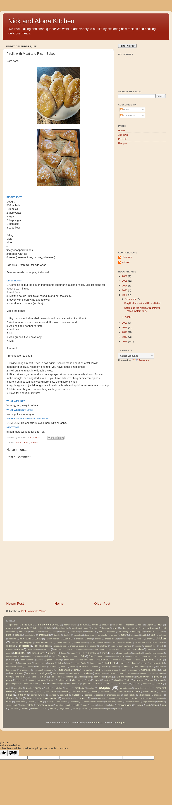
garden (163, 656)
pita (128, 680)
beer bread (36, 631)
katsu (104, 666)
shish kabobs (129, 695)
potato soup (109, 683)
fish (83, 656)
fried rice (122, 656)
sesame (99, 695)
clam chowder (125, 646)
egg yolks (137, 653)
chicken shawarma (98, 642)
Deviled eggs (38, 653)
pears (9, 680)
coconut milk (150, 646)
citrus (113, 646)
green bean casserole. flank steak (78, 660)
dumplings (92, 653)
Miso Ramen (74, 673)
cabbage (134, 635)
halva (60, 663)
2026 (125, 276)
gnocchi (39, 660)
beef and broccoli (149, 628)
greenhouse (149, 659)
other (60, 677)
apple (140, 625)
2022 (125, 295)
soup (82, 698)
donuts (72, 653)
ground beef (11, 663)
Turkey (25, 708)
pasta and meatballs (124, 677)
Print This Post (127, 45)
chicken (161, 638)
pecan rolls (20, 680)
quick (28, 688)
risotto (39, 691)
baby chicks (38, 628)
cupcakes (138, 649)
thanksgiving (125, 705)
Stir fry (49, 701)
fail (46, 656)
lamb (151, 666)
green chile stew (133, 660)
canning (12, 639)
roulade (94, 691)
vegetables (64, 708)
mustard (111, 673)
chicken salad (80, 642)
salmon (22, 694)
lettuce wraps (63, 670)
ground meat (25, 663)
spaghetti (101, 698)
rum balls (105, 691)
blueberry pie (138, 631)
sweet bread (11, 705)
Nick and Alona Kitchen (41, 21)
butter (123, 635)
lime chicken (87, 670)
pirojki (26, 442)
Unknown (127, 257)
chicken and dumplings (22, 642)
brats (8, 635)
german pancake (25, 660)
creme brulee (98, 649)
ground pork (40, 663)
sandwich (64, 695)
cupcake (126, 649)
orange (43, 676)
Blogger (121, 722)
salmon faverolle (38, 695)
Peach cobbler (143, 676)
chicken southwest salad (120, 642)
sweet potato (26, 705)
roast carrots (51, 691)
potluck (136, 683)
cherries (140, 639)
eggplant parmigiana (15, 656)
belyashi (63, 631)
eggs (29, 656)
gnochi (49, 660)
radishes (58, 688)
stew (40, 701)
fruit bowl (133, 656)
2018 (125, 332)
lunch (98, 670)
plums (160, 680)
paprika (80, 677)
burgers (114, 635)
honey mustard (156, 663)
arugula (149, 625)
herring (123, 663)
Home (58, 603)
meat (163, 670)
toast (148, 705)
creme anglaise (83, 649)
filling (75, 656)
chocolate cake (42, 646)
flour (91, 656)
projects (159, 683)
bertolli (74, 631)
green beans (103, 659)
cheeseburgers (126, 639)
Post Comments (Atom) (33, 611)
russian (135, 691)
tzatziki (35, 708)
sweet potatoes (44, 705)
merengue (31, 673)
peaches (158, 676)
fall (53, 656)
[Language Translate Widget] (136, 356)
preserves (147, 683)
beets (54, 631)
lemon (160, 666)
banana (105, 628)
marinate (133, 670)
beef (115, 628)
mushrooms (100, 673)
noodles (142, 673)
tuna (164, 705)
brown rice (89, 635)
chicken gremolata (44, 642)
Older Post (102, 603)
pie (88, 680)
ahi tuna (83, 624)
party (88, 677)
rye (161, 691)
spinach (112, 698)
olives (9, 676)
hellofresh (110, 663)
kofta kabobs (139, 666)
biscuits (91, 631)
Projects (122, 139)
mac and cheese (111, 670)
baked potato (62, 628)
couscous (45, 649)
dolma (63, 653)
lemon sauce (25, 670)
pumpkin (18, 688)
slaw (39, 698)
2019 (125, 327)
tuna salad (13, 708)
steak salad (20, 702)
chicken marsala (63, 642)
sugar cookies (149, 702)
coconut (138, 646)
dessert (20, 652)
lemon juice (11, 670)
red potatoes (125, 688)
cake (152, 635)
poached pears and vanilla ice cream (22, 683)
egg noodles (124, 653)
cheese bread (111, 639)
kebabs (114, 666)
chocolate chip (60, 646)
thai (112, 705)
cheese (98, 639)
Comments (127, 115)
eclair (113, 653)
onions (33, 677)
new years (131, 673)
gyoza (51, 663)
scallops (88, 695)
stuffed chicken (132, 702)
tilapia (139, 705)
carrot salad (25, 638)
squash (160, 698)
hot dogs (30, 666)
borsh (160, 631)
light (76, 670)
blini (100, 631)
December (131, 299)
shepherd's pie (113, 695)
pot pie (86, 683)
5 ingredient (28, 624)
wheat (84, 708)
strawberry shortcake (93, 702)
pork (44, 683)
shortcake (158, 695)
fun (155, 656)
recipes (104, 687)
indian (63, 666)
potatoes (122, 683)
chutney (103, 646)
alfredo (95, 625)
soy (92, 698)
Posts (124, 109)
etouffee (38, 656)
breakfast (44, 635)
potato (97, 683)
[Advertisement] (58, 571)
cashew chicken (52, 639)
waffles (75, 708)
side (20, 698)
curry (149, 649)
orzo (52, 677)
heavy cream (95, 663)
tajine (93, 705)
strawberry (75, 702)
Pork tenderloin (73, 683)
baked (18, 442)
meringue (44, 673)
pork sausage (57, 683)
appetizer (130, 625)
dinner (51, 653)
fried (113, 656)
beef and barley (130, 628)
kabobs (95, 666)
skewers (30, 698)
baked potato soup (79, 628)
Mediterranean (16, 673)
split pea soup (147, 698)
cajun (144, 635)
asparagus (11, 628)
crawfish (69, 649)
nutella (153, 673)
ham (68, 663)
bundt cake (102, 635)
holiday (133, 663)
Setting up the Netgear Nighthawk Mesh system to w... (142, 309)
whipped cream (97, 708)
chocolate (24, 645)
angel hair (117, 625)
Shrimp (10, 698)
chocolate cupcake (78, 646)
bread (18, 635)
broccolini (77, 635)
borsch (150, 631)
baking (95, 628)
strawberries (62, 702)
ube (44, 708)
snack (64, 698)
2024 (125, 285)
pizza (150, 680)
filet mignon (63, 656)
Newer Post (15, 603)
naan (121, 673)
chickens (10, 646)
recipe (91, 688)
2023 (125, 290)
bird (82, 631)
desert (9, 653)
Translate (140, 360)
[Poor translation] (13, 753)
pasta (109, 676)
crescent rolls (113, 649)
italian (72, 666)
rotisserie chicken (79, 691)
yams (116, 708)
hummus (41, 666)
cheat (89, 639)
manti (124, 670)
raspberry (79, 688)
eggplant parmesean (154, 653)
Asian (159, 624)
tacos (85, 705)
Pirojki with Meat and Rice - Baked (142, 303)
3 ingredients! (12, 625)
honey (143, 663)
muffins (87, 673)
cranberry (58, 649)
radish (48, 688)
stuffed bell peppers (113, 702)
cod (161, 646)
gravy (58, 660)
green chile (117, 660)
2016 (125, 341)
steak (8, 701)
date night (158, 649)
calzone (162, 635)
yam (109, 708)
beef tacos (23, 631)
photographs (77, 680)
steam (31, 702)
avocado (25, 628)
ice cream (53, 666)
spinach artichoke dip (128, 698)
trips (155, 705)
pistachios (118, 680)
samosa (52, 695)
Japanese (83, 666)
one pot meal (21, 677)
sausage (76, 695)
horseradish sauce (14, 666)
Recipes (122, 143)
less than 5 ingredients (43, 670)
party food (98, 677)
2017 (125, 337)
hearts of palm (80, 663)
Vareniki (52, 708)
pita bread (139, 680)
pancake (69, 677)
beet (46, 631)
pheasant (63, 680)
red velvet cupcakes (143, 688)
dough (81, 653)
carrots (38, 638)
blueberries (110, 631)
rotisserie (64, 691)
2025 (125, 280)
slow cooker (50, 698)
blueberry (123, 631)
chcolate (79, 639)
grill (161, 659)
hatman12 (97, 722)
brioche (57, 635)
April (127, 317)
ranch (68, 688)
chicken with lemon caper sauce (149, 642)
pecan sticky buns (37, 680)
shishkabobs (144, 695)
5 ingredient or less (48, 624)
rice (19, 691)
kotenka (126, 262)
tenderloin (103, 705)
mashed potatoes (149, 670)
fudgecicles (145, 656)
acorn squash (70, 625)
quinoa (38, 688)
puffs (8, 688)
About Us (123, 134)
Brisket (67, 635)
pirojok (34, 442)
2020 (125, 322)
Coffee (9, 649)
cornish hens (32, 649)
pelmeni (52, 680)
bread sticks (30, 635)
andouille (105, 625)
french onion (102, 656)
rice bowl (29, 691)
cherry (149, 639)
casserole (67, 638)
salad (9, 694)
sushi (160, 702)
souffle (73, 698)
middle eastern (59, 673)
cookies (19, 649)
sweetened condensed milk (67, 705)
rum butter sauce (120, 691)
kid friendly (125, 666)
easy (104, 653)
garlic (11, 659)
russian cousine (149, 691)
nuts (161, 673)
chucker (93, 646)
